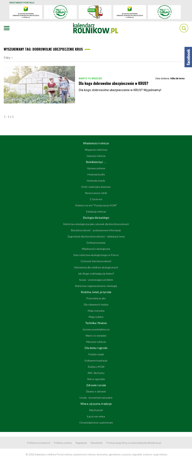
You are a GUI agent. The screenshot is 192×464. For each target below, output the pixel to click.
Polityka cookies (63, 442)
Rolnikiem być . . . (96, 162)
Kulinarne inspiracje (96, 360)
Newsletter (97, 442)
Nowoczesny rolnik (96, 193)
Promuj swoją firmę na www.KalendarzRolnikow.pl (133, 442)
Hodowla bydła (96, 174)
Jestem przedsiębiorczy (96, 329)
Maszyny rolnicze (96, 341)
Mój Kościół (96, 410)
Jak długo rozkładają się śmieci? (96, 273)
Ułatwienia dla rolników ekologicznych (96, 267)
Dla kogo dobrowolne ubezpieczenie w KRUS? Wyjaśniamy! (120, 90)
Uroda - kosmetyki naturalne (96, 397)
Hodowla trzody (96, 180)
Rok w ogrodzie (96, 379)
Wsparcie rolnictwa (96, 149)
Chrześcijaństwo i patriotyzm (96, 422)
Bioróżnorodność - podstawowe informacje (96, 230)
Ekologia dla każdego (96, 217)
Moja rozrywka (96, 310)
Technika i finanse (96, 323)
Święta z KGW (96, 366)
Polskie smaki (96, 354)
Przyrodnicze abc (96, 298)
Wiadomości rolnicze (96, 143)
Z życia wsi (96, 199)
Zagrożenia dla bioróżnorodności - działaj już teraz (96, 236)
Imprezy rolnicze (96, 155)
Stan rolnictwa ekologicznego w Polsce (96, 255)
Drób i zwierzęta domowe (96, 186)
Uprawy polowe (96, 168)
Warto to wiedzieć (90, 78)
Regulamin (81, 442)
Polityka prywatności (38, 442)
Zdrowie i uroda (96, 385)
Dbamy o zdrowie (96, 391)
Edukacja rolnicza (96, 211)
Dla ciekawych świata (96, 304)
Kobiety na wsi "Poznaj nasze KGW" (96, 205)
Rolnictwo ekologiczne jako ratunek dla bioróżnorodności (96, 224)
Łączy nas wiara (96, 416)
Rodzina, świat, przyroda (96, 292)
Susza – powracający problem (96, 279)
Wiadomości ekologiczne (96, 248)
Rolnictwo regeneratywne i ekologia (96, 285)
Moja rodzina (96, 316)
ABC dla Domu (96, 372)
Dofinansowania (96, 242)
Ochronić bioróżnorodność (96, 261)
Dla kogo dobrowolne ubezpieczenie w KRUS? (113, 83)
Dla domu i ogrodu (96, 347)
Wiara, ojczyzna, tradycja (96, 403)
